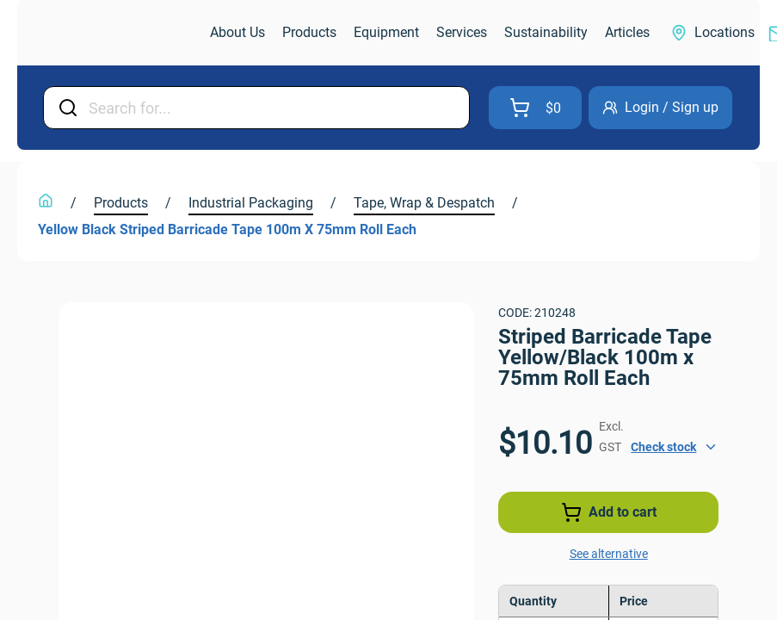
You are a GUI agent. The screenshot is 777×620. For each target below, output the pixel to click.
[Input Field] (273, 107)
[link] (115, 33)
